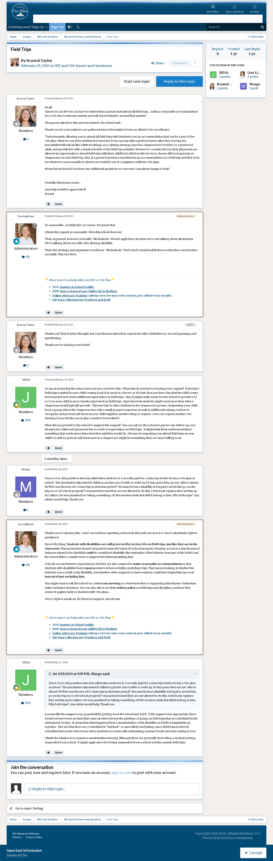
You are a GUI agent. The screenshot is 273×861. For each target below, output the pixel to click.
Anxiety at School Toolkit (77, 287)
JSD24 (26, 379)
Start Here (213, 11)
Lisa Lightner (26, 216)
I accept (253, 853)
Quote (58, 204)
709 (26, 420)
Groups (254, 11)
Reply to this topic (179, 81)
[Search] (222, 27)
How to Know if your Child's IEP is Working (88, 291)
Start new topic (137, 81)
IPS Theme (18, 833)
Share (157, 63)
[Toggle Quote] (50, 673)
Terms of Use (17, 855)
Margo (26, 469)
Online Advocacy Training (70, 295)
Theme (17, 837)
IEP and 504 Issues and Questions (83, 65)
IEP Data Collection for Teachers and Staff (81, 299)
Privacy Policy (34, 837)
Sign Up (57, 27)
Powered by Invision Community (228, 838)
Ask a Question (235, 11)
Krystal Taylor (39, 60)
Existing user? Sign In (28, 27)
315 (26, 257)
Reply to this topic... (46, 789)
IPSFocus (34, 833)
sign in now (121, 772)
